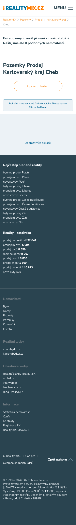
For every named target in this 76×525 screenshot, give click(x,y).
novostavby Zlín (13, 222)
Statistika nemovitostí (16, 412)
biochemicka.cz (12, 387)
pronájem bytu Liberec (17, 191)
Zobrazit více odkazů (38, 143)
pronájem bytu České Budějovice (23, 204)
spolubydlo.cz (11, 349)
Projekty (8, 315)
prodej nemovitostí (15, 240)
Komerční (9, 324)
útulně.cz (8, 378)
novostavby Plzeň (14, 182)
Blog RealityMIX (13, 392)
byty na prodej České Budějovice (23, 200)
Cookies (30, 456)
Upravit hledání (38, 86)
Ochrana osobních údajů (18, 463)
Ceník (6, 416)
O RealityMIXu (12, 456)
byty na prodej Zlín (15, 213)
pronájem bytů (12, 245)
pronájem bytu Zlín (15, 218)
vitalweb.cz (10, 383)
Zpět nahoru (57, 459)
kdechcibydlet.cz (13, 354)
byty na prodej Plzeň (16, 172)
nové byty (9, 272)
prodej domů (11, 258)
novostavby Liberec (15, 195)
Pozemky (8, 320)
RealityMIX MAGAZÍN (16, 430)
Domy (7, 311)
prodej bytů (10, 249)
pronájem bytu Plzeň (16, 177)
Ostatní (7, 329)
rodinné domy (11, 254)
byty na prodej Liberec (17, 186)
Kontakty (8, 421)
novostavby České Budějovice (21, 209)
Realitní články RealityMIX (19, 374)
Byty (6, 306)
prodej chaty (10, 263)
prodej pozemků (13, 267)
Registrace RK (11, 425)
